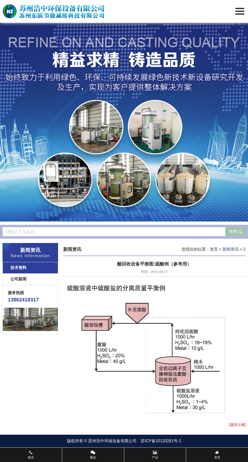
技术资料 (18, 268)
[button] (120, 218)
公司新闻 (18, 279)
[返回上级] (237, 425)
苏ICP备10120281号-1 (161, 441)
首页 (214, 249)
